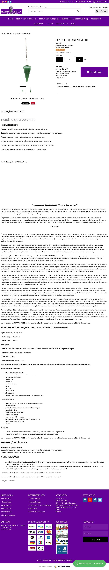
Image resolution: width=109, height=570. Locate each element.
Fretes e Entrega (35, 502)
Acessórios (96, 19)
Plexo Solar (17, 306)
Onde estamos (7, 512)
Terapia (50, 24)
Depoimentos (94, 7)
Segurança (33, 508)
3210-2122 (68, 1)
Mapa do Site (6, 508)
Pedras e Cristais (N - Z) (49, 19)
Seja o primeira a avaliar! (63, 52)
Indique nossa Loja (8, 515)
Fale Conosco (6, 505)
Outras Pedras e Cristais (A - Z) (75, 19)
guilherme (59, 512)
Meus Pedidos (103, 7)
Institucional (7, 495)
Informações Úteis (36, 495)
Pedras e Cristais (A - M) (26, 19)
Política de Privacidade (37, 512)
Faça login (43, 7)
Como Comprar (35, 499)
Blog (73, 24)
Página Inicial (6, 502)
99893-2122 (85, 1)
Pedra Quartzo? (14, 473)
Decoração (38, 24)
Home (10, 19)
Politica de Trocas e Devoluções (40, 505)
